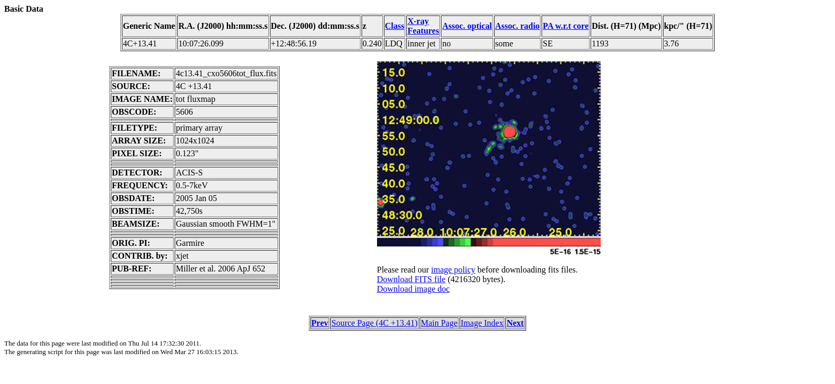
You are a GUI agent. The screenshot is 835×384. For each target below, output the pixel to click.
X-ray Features (423, 26)
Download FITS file (411, 279)
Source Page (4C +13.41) (374, 322)
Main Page (439, 322)
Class (394, 25)
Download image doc (413, 288)
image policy (453, 269)
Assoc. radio (517, 25)
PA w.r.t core (565, 25)
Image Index (482, 322)
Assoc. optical (467, 25)
